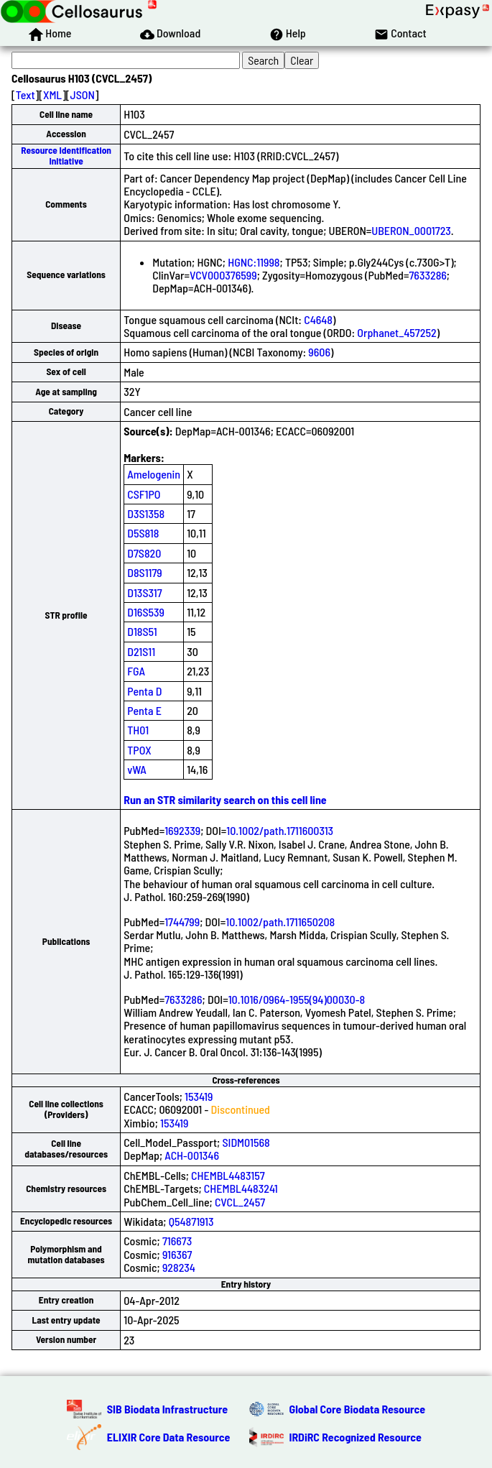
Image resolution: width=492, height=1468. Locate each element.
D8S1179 (144, 572)
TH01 (138, 730)
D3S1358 (145, 513)
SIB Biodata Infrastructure (167, 1409)
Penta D (144, 691)
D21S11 (141, 651)
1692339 (182, 830)
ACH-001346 (191, 1155)
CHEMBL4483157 (227, 1175)
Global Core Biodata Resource (357, 1409)
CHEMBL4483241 (241, 1188)
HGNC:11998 (253, 262)
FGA (136, 671)
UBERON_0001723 (411, 230)
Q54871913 (191, 1221)
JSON (82, 94)
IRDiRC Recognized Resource (355, 1437)
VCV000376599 (223, 275)
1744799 (182, 921)
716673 (177, 1240)
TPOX (139, 750)
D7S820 (144, 553)
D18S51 (142, 631)
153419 (199, 1096)
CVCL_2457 (240, 1202)
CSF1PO (143, 494)
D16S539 (145, 612)
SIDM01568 (245, 1142)
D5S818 (143, 533)
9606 (319, 352)
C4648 (318, 319)
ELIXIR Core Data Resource (169, 1437)
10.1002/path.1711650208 (280, 921)
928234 (178, 1267)
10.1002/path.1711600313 (279, 830)
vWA (137, 769)
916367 (177, 1254)
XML (52, 94)
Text (25, 94)
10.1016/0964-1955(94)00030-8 (296, 999)
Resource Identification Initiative (66, 155)
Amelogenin (153, 474)
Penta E (144, 710)
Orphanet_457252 (396, 332)
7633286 (427, 275)
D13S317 (144, 592)
